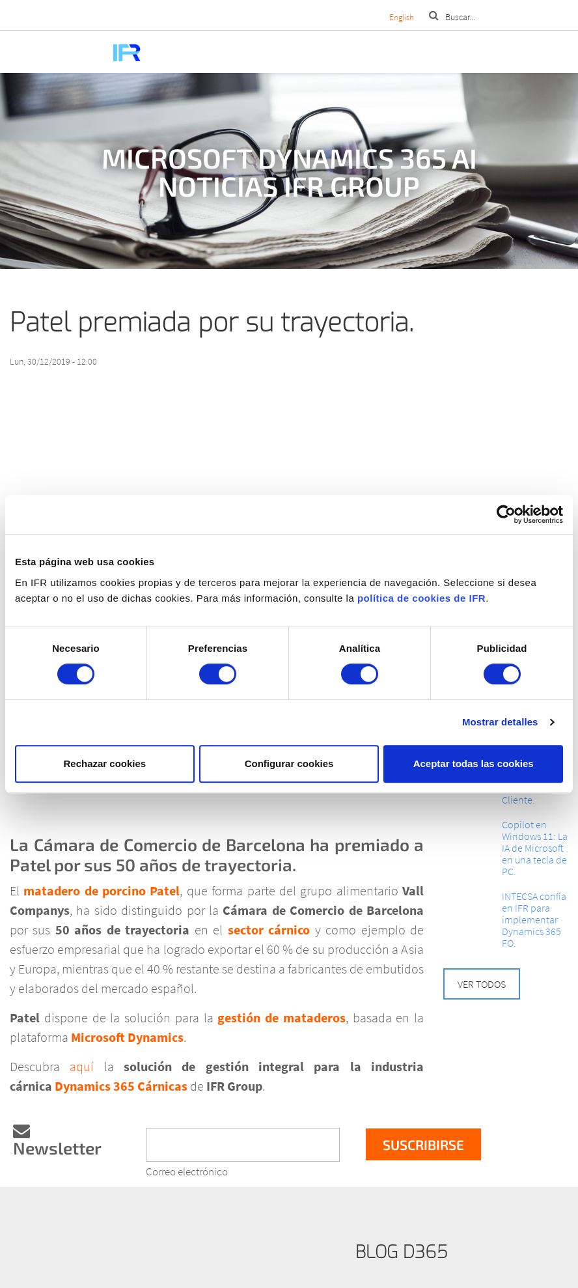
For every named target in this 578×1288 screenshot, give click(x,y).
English (401, 17)
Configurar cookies (289, 763)
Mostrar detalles (500, 721)
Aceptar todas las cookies (473, 763)
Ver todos (482, 983)
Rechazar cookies (104, 763)
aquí (82, 1066)
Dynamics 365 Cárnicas (121, 1086)
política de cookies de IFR (421, 598)
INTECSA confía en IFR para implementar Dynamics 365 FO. (534, 919)
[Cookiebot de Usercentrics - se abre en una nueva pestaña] (506, 514)
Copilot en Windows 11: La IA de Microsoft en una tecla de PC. (535, 848)
